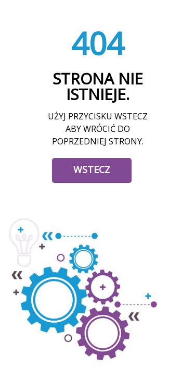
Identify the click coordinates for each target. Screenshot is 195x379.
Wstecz (91, 169)
